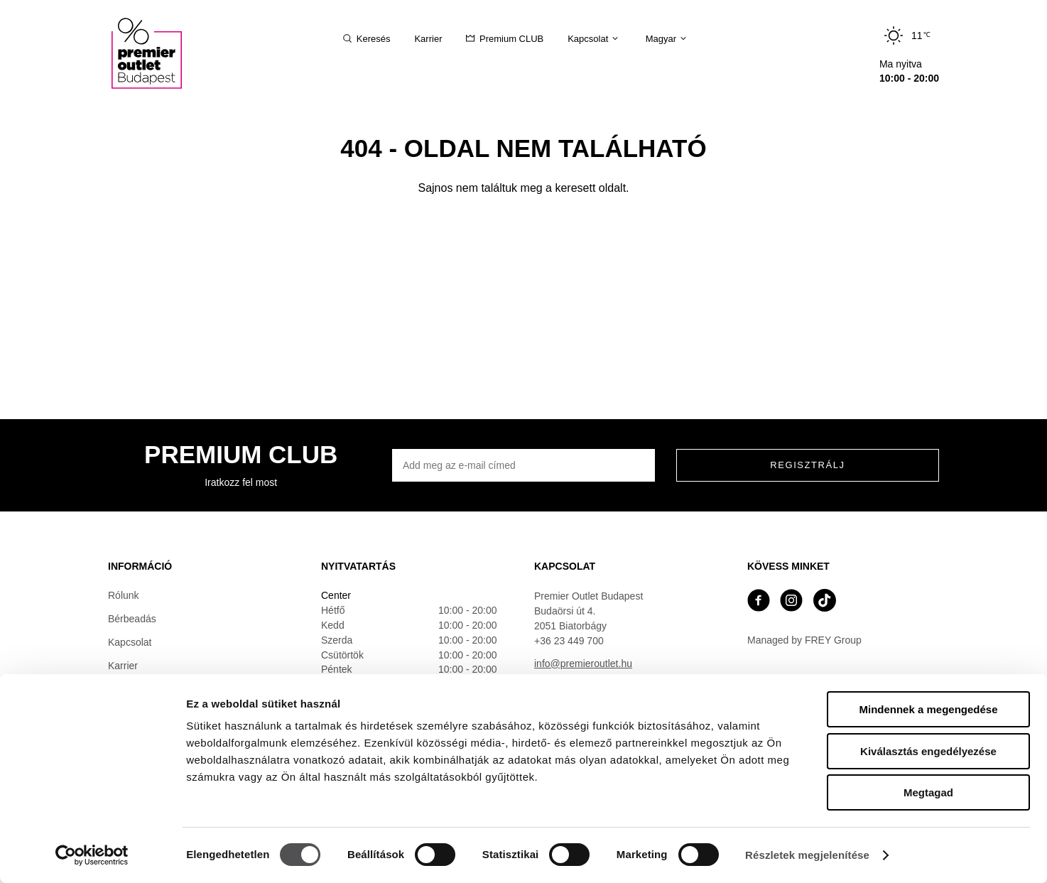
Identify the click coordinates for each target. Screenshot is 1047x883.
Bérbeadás (132, 618)
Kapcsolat (129, 642)
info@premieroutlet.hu (583, 663)
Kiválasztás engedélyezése (928, 751)
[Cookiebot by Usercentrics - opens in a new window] (92, 855)
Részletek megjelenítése (807, 855)
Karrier (123, 665)
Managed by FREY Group (804, 640)
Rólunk (123, 595)
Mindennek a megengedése (928, 709)
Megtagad (928, 792)
